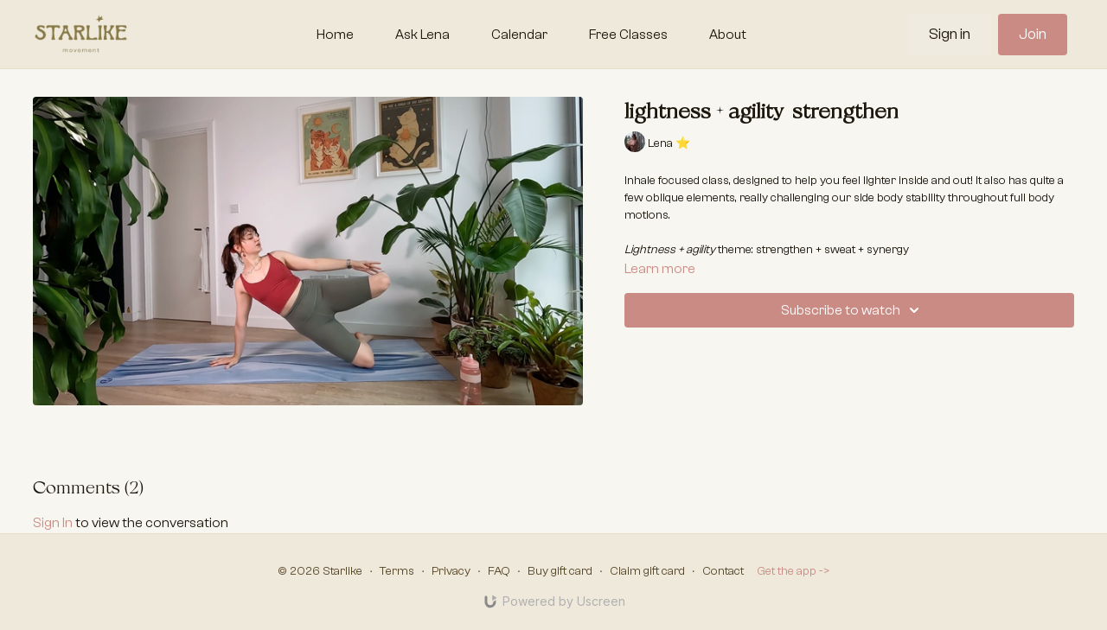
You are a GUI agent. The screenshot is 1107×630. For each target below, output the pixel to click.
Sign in (949, 34)
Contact (723, 571)
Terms (397, 571)
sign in (53, 523)
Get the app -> (793, 571)
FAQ (499, 571)
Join (1032, 34)
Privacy (451, 571)
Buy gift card (560, 571)
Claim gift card (647, 571)
